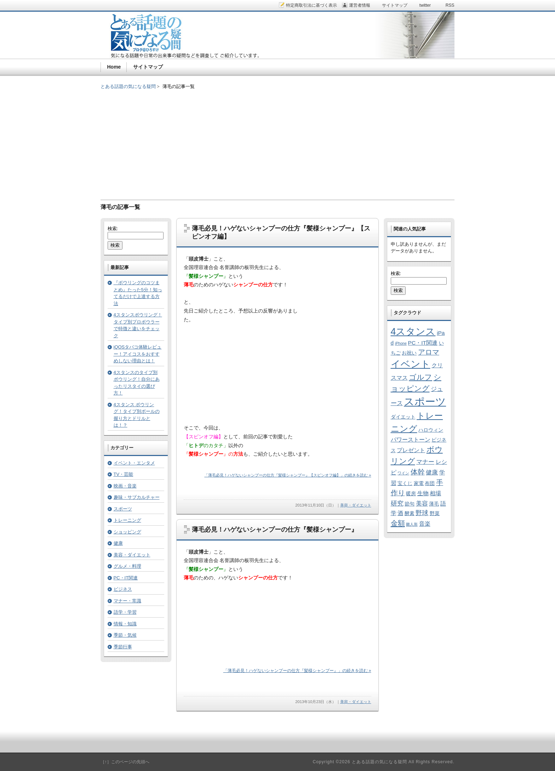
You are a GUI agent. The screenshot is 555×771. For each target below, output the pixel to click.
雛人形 (412, 524)
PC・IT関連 (126, 577)
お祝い (409, 353)
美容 (422, 503)
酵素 (409, 513)
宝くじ (404, 483)
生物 (423, 493)
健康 (118, 543)
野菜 (435, 513)
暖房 (411, 493)
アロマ (428, 352)
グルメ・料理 (127, 566)
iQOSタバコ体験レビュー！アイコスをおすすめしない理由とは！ (138, 353)
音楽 (424, 524)
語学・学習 (125, 612)
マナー (425, 461)
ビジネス (123, 589)
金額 (398, 523)
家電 (419, 483)
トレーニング (127, 520)
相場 (435, 493)
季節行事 (123, 646)
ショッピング (127, 532)
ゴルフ (420, 377)
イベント (410, 364)
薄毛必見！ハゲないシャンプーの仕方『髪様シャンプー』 (274, 529)
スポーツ (123, 509)
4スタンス (413, 331)
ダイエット (403, 417)
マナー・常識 (127, 600)
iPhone (401, 343)
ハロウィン (430, 430)
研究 (397, 503)
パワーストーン (410, 440)
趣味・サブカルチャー (137, 497)
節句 (409, 504)
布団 (430, 483)
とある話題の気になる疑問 (128, 86)
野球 (422, 512)
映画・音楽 (125, 486)
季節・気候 (125, 635)
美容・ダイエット (355, 505)
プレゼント (411, 450)
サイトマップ (148, 67)
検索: (113, 228)
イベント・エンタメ (134, 463)
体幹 (418, 472)
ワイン (403, 473)
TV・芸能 (123, 474)
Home (114, 67)
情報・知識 (125, 623)
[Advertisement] (277, 139)
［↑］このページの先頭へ (125, 761)
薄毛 (434, 504)
